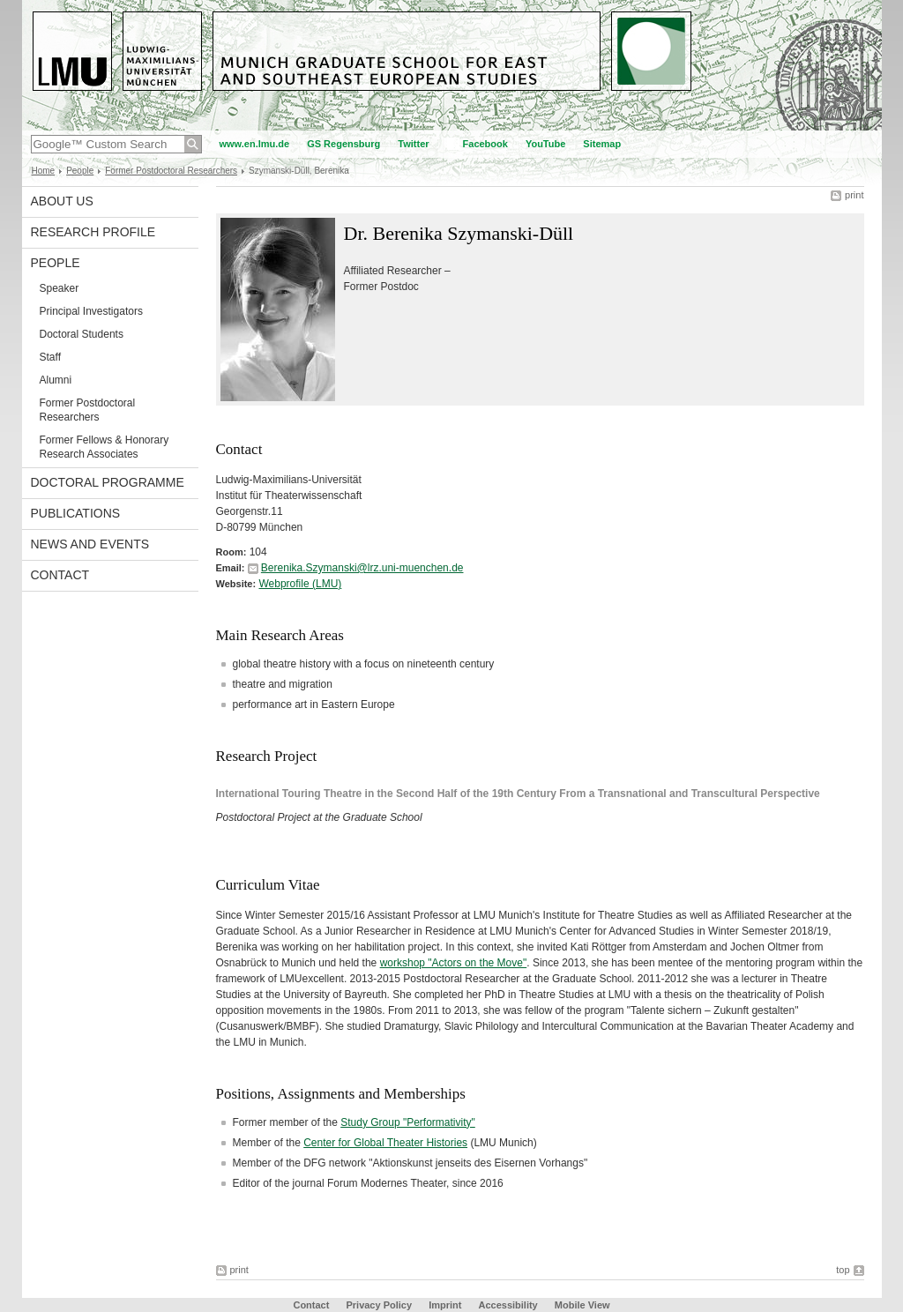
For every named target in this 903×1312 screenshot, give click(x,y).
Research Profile (93, 232)
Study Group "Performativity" (407, 1122)
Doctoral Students (81, 334)
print (854, 195)
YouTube (545, 143)
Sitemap (602, 143)
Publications (76, 513)
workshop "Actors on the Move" (453, 963)
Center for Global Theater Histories (385, 1143)
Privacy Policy (379, 1305)
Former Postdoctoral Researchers (171, 170)
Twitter (413, 143)
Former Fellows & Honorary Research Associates (104, 447)
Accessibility (509, 1305)
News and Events (90, 544)
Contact (60, 575)
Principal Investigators (91, 311)
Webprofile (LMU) (299, 584)
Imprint (445, 1305)
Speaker (59, 288)
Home (44, 170)
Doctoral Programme (107, 482)
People (79, 170)
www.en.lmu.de (255, 143)
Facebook (485, 143)
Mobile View (582, 1305)
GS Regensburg (343, 143)
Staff (50, 357)
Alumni (56, 380)
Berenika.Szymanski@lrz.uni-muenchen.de (362, 568)
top (842, 1269)
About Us (62, 201)
